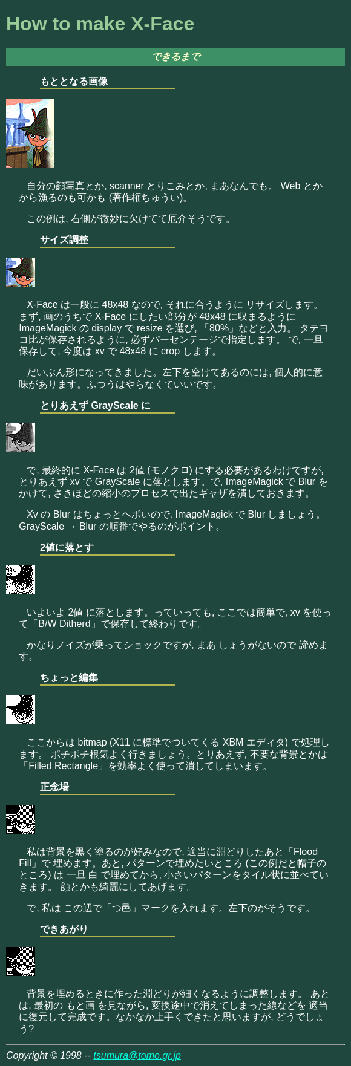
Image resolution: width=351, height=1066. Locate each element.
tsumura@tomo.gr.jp (137, 1055)
